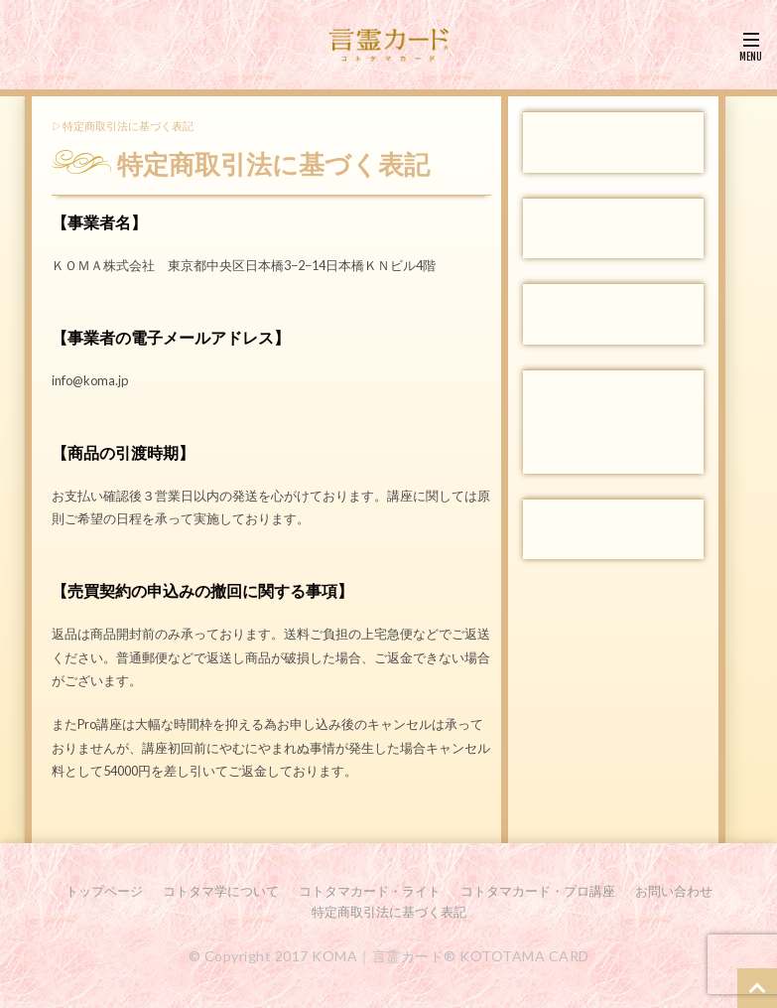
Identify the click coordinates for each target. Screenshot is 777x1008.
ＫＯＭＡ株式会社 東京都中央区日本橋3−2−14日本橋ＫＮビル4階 (244, 265)
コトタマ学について (221, 891)
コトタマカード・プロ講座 (537, 891)
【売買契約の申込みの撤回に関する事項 (194, 590)
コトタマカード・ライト (370, 891)
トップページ (104, 891)
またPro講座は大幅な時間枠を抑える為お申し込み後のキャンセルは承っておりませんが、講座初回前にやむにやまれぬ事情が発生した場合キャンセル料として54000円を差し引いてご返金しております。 (271, 747)
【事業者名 (91, 222)
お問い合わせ (673, 891)
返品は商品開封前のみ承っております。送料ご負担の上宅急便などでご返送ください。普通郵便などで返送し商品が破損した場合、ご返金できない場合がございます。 (271, 657)
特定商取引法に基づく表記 (389, 912)
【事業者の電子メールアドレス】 (171, 337)
